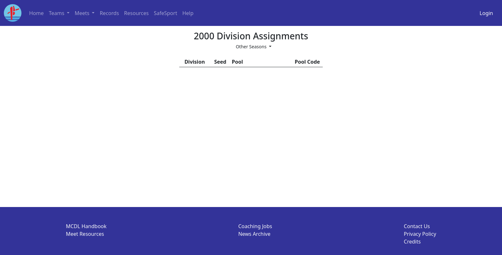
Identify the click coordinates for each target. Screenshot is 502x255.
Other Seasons (252, 47)
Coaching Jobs (255, 226)
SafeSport (165, 13)
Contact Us (417, 226)
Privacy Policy (420, 233)
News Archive (254, 233)
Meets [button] (83, 13)
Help (187, 13)
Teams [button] (57, 13)
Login (486, 13)
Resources (136, 13)
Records (109, 13)
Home (36, 13)
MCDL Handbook (86, 226)
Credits (412, 241)
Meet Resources (85, 233)
